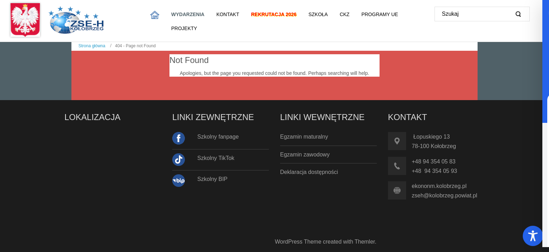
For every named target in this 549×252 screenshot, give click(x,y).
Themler (365, 242)
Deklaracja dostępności (309, 172)
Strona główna (91, 45)
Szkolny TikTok (216, 158)
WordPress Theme (298, 242)
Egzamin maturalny (304, 137)
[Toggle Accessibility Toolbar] (533, 236)
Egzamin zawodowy (304, 155)
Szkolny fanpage (218, 137)
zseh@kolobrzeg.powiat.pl (444, 195)
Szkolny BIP (212, 179)
